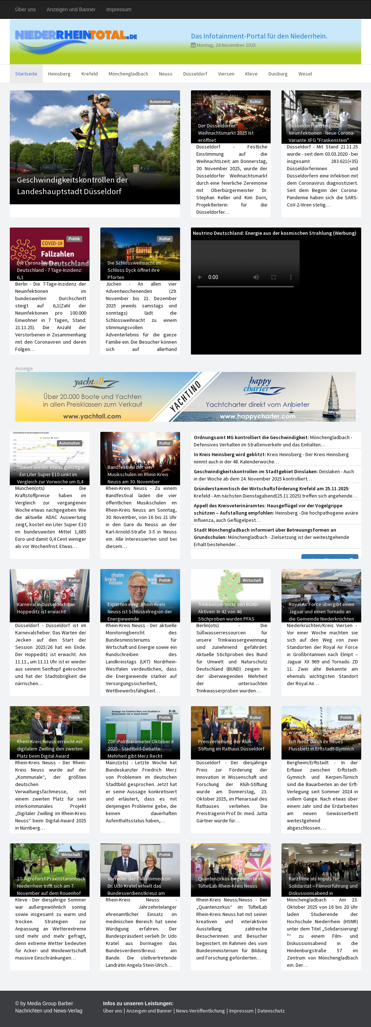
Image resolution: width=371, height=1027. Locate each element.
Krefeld (90, 73)
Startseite (26, 73)
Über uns (25, 9)
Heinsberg (59, 73)
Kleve (251, 73)
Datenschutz (271, 1010)
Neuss (165, 73)
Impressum (118, 9)
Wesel (305, 73)
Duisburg (278, 73)
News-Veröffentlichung (200, 1010)
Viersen (226, 73)
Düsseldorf (195, 73)
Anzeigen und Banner (71, 9)
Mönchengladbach (128, 73)
